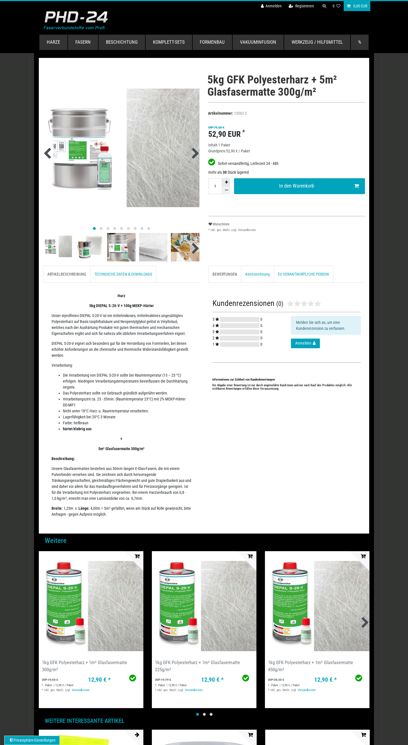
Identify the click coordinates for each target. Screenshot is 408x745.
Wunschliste (219, 224)
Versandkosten (246, 230)
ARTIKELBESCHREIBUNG (66, 274)
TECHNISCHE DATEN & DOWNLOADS (123, 274)
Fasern (83, 42)
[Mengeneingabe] (215, 186)
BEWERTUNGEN (224, 274)
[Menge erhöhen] (226, 182)
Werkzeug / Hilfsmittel (317, 42)
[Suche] (324, 6)
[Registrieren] (299, 6)
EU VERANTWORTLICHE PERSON (303, 274)
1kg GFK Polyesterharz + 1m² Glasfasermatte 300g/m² (84, 666)
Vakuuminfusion (258, 42)
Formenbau (212, 42)
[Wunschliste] (337, 6)
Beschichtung (122, 42)
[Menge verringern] (226, 190)
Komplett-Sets (169, 42)
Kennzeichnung (257, 274)
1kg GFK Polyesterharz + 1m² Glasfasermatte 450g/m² (310, 666)
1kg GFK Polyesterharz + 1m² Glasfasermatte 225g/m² (197, 666)
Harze (53, 42)
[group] (91, 603)
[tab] (66, 274)
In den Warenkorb (319, 186)
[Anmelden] (269, 6)
